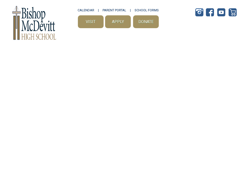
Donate (145, 21)
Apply (118, 21)
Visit (91, 21)
